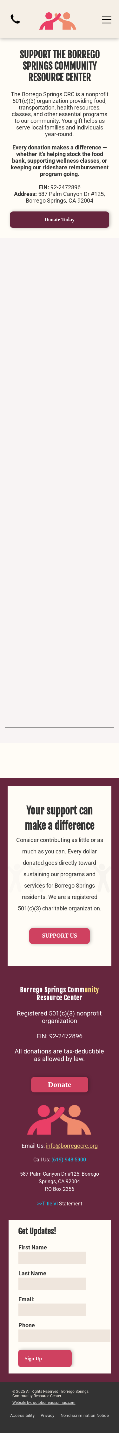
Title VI (50, 1204)
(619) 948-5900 (68, 1160)
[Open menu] (106, 19)
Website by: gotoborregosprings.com (44, 1402)
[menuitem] (22, 1418)
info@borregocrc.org (72, 1145)
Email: (26, 1299)
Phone (26, 1325)
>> (39, 1204)
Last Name (32, 1273)
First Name (32, 1247)
